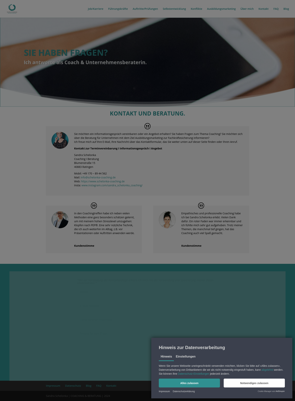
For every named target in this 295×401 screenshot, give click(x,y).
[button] (189, 383)
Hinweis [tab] (166, 356)
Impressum (164, 391)
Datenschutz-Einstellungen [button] (193, 373)
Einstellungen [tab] (185, 356)
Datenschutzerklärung (184, 391)
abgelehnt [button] (267, 369)
